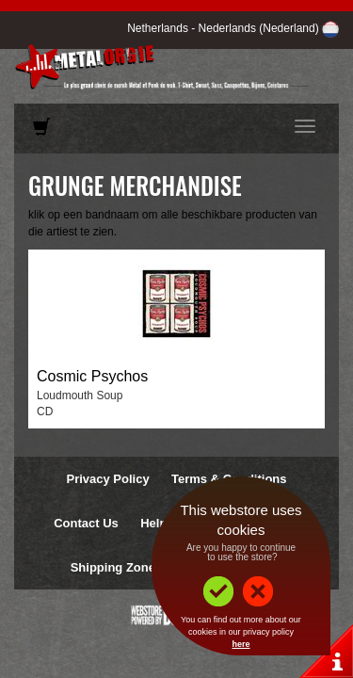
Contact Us (86, 523)
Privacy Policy (107, 479)
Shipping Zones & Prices (143, 567)
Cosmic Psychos (92, 376)
